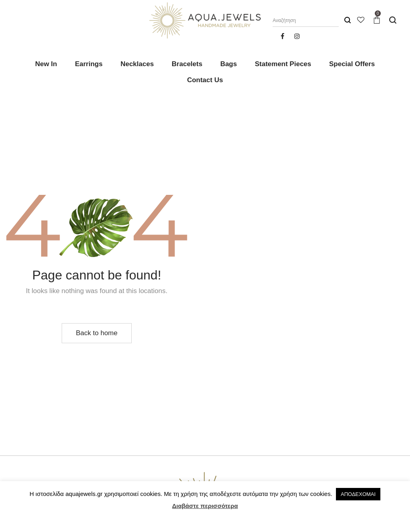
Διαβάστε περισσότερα (205, 505)
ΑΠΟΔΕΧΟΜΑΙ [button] (358, 494)
